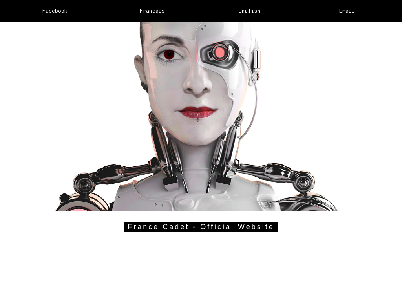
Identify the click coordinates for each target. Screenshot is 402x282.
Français (152, 10)
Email (347, 10)
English (250, 10)
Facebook (55, 10)
